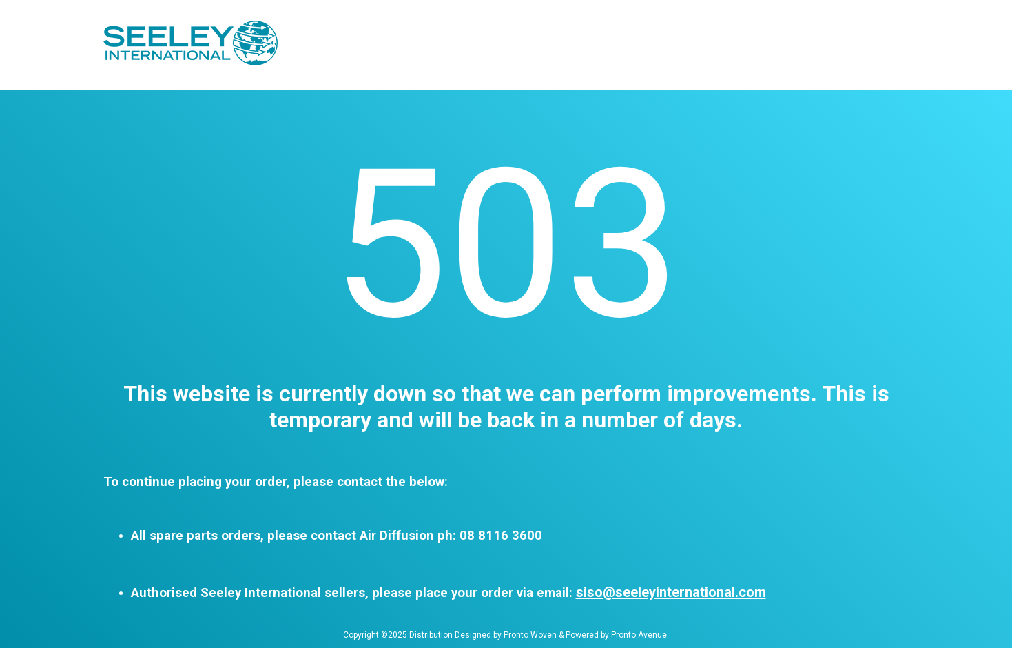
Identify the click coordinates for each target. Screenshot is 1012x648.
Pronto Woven (530, 635)
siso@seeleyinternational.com (671, 592)
